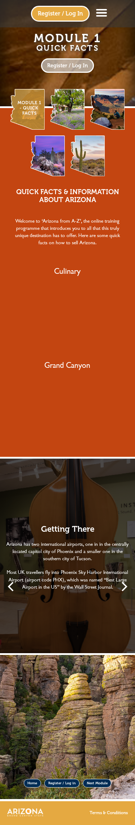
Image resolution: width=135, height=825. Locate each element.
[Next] (123, 586)
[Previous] (11, 586)
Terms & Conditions (109, 813)
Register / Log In (60, 13)
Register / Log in (62, 783)
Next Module (97, 783)
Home (32, 783)
